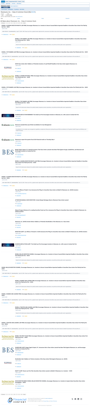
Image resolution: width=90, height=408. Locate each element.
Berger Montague (19, 203)
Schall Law (18, 118)
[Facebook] (75, 400)
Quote (18, 18)
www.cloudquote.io (49, 398)
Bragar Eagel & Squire (20, 154)
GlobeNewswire (19, 71)
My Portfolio (22, 9)
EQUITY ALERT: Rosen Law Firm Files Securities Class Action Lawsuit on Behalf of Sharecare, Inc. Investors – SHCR (43, 371)
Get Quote (5, 7)
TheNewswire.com (5, 34)
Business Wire (19, 195)
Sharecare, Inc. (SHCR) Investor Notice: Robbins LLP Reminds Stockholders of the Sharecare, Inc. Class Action (42, 221)
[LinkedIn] (78, 400)
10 (21, 23)
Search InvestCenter (14, 6)
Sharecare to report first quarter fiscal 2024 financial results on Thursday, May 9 (34, 139)
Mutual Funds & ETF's (13, 1)
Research (67, 18)
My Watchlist (10, 9)
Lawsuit (13, 34)
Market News (8, 3)
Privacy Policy (45, 401)
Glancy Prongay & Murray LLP (21, 215)
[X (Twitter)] (72, 400)
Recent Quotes (4, 9)
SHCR (33, 12)
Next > (24, 23)
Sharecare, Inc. (19, 143)
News (43, 18)
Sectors (19, 1)
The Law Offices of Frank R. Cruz (21, 193)
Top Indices (16, 9)
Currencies (13, 3)
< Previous (3, 23)
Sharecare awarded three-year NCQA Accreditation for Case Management (33, 124)
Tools (23, 1)
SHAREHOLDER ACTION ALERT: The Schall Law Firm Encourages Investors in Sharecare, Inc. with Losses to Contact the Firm (46, 244)
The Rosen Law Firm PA (20, 341)
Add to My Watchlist (18, 16)
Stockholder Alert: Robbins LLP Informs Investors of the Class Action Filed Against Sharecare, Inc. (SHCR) (41, 359)
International (19, 3)
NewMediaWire (19, 47)
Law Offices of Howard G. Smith (21, 235)
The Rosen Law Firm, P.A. (20, 374)
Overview (2, 3)
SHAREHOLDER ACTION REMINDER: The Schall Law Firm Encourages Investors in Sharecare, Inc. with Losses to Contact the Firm (47, 114)
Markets (3, 1)
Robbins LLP (19, 68)
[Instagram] (81, 400)
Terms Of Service (53, 401)
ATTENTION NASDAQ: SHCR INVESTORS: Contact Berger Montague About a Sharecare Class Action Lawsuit (41, 200)
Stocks (7, 1)
